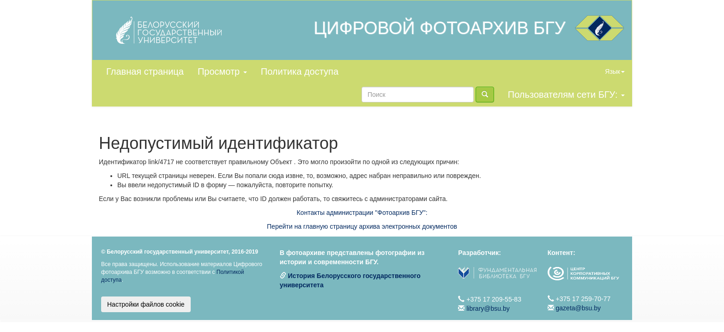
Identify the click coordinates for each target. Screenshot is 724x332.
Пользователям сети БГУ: (566, 94)
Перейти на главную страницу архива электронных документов (362, 226)
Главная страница (145, 71)
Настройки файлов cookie (146, 304)
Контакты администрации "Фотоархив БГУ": (361, 212)
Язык (615, 71)
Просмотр (222, 71)
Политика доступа (299, 71)
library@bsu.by (488, 308)
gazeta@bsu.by (578, 308)
